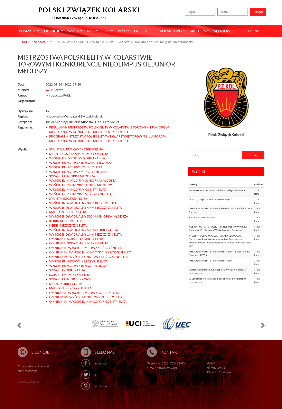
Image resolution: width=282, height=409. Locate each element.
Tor (106, 31)
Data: (21, 84)
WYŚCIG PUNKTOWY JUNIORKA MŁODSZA (80, 162)
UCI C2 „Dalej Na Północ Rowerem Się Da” (210, 199)
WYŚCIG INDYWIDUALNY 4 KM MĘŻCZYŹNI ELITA (85, 207)
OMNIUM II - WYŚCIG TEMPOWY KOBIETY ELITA (84, 292)
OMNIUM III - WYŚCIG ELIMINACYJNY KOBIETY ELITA (88, 301)
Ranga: (22, 95)
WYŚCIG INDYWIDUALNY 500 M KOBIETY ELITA (83, 230)
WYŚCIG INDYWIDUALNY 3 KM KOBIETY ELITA (83, 203)
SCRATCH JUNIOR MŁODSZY (70, 279)
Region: (23, 116)
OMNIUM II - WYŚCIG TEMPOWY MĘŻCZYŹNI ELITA (87, 248)
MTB (91, 31)
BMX (122, 31)
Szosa (73, 31)
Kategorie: (25, 122)
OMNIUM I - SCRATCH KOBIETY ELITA (76, 238)
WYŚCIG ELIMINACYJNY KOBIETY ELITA (78, 189)
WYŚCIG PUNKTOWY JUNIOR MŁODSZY (78, 265)
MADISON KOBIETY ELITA (67, 212)
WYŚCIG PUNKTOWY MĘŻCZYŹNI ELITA (78, 171)
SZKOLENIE (250, 31)
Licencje (52, 31)
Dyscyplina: (25, 111)
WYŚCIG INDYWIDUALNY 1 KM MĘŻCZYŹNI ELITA (85, 234)
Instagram (101, 386)
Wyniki (198, 171)
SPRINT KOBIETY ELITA (65, 283)
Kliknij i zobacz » (28, 381)
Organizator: (26, 101)
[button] (19, 325)
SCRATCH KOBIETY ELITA (67, 270)
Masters (198, 31)
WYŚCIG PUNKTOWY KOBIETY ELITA (75, 167)
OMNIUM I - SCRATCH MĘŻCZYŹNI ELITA (78, 243)
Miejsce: (23, 90)
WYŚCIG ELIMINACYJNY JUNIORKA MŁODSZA (83, 180)
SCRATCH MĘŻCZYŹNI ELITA (69, 274)
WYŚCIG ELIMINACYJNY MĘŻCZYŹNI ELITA (80, 194)
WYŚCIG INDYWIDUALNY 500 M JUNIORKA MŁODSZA (88, 216)
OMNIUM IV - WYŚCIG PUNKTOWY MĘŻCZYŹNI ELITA (88, 257)
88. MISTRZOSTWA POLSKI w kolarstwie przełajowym (217, 190)
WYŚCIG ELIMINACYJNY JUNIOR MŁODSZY (80, 185)
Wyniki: (23, 149)
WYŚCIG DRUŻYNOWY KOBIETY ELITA (77, 158)
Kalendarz (38, 42)
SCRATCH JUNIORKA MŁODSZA (72, 176)
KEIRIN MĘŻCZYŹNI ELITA (68, 225)
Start (24, 42)
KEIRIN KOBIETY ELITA (65, 221)
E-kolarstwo (169, 31)
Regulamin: (25, 127)
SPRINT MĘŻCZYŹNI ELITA (68, 198)
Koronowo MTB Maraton (202, 217)
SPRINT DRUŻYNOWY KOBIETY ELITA (76, 149)
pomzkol (27, 31)
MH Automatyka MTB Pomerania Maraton (210, 260)
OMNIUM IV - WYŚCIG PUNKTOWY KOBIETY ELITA (86, 297)
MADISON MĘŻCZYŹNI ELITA (70, 288)
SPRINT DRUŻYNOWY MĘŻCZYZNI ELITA (78, 153)
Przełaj (141, 31)
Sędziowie (223, 31)
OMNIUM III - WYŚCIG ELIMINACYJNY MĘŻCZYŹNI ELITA (90, 252)
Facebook (101, 363)
